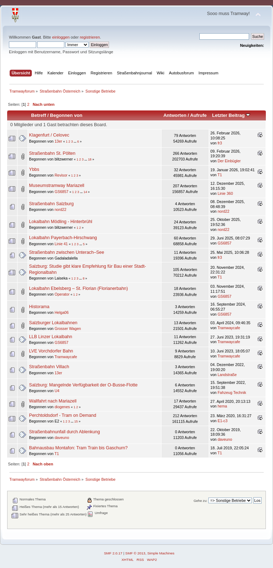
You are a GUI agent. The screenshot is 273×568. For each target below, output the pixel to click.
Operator (62, 294)
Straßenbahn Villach (49, 366)
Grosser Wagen (68, 328)
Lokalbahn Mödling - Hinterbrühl (60, 221)
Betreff (38, 115)
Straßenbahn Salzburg (51, 203)
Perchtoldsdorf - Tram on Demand (62, 415)
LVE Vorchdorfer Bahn (51, 351)
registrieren (90, 37)
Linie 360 (225, 193)
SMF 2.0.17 (113, 553)
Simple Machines (160, 553)
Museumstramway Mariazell (56, 185)
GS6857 (62, 191)
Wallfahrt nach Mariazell (52, 401)
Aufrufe (198, 115)
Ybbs (34, 169)
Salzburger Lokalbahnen (53, 322)
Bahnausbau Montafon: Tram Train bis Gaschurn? (78, 447)
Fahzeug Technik (232, 392)
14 (85, 192)
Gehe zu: (201, 501)
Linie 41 (61, 244)
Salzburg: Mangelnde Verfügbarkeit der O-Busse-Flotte (83, 384)
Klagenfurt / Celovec (49, 135)
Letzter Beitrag (231, 115)
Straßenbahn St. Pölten (52, 153)
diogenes (62, 407)
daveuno (62, 437)
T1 (220, 175)
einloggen (61, 37)
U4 (57, 391)
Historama (39, 306)
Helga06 (62, 312)
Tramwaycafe (229, 328)
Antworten (174, 115)
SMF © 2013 (135, 553)
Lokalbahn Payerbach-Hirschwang (63, 237)
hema (222, 406)
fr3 (220, 143)
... (75, 141)
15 (76, 421)
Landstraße (227, 374)
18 (89, 159)
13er (58, 141)
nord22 (60, 209)
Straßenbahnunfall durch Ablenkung (64, 431)
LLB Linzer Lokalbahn (50, 336)
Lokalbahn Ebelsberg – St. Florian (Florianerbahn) (78, 288)
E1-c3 (223, 421)
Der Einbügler (229, 161)
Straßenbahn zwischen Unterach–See (66, 252)
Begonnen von (66, 115)
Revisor (61, 175)
